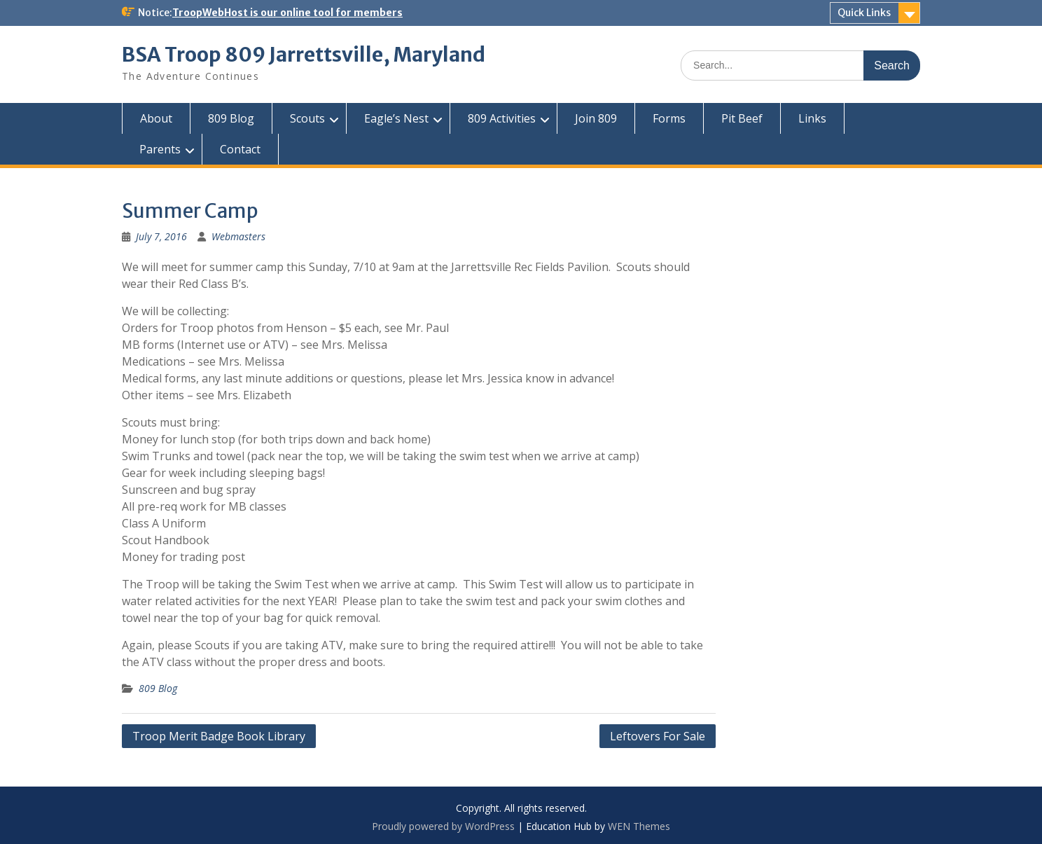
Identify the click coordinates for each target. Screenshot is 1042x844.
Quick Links (864, 12)
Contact (240, 149)
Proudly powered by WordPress (443, 826)
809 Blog (231, 118)
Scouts (307, 118)
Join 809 (596, 118)
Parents (160, 149)
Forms (669, 118)
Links (812, 118)
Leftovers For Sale (657, 736)
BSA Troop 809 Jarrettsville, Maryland (303, 54)
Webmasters (238, 236)
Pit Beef (742, 118)
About (156, 118)
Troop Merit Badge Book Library (218, 736)
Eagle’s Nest (396, 118)
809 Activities (502, 118)
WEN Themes (639, 826)
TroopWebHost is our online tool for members (287, 12)
